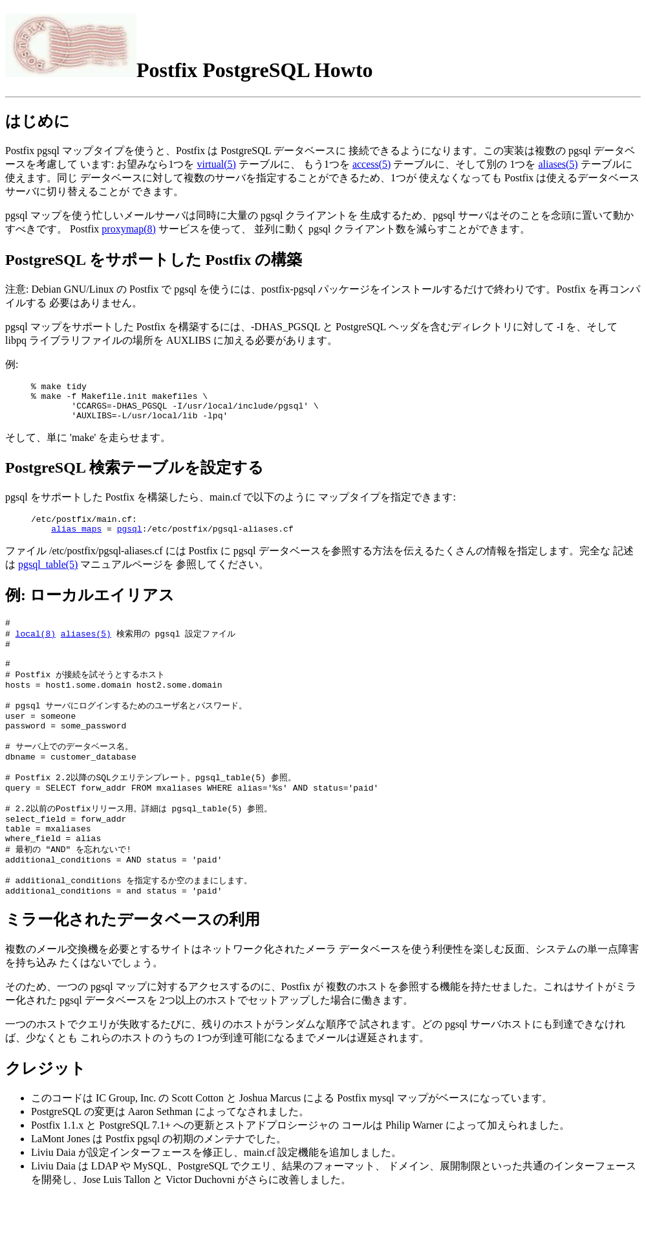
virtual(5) (216, 164)
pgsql (129, 540)
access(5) (371, 164)
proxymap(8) (129, 228)
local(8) (36, 647)
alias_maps (76, 540)
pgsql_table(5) (48, 575)
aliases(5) (557, 164)
